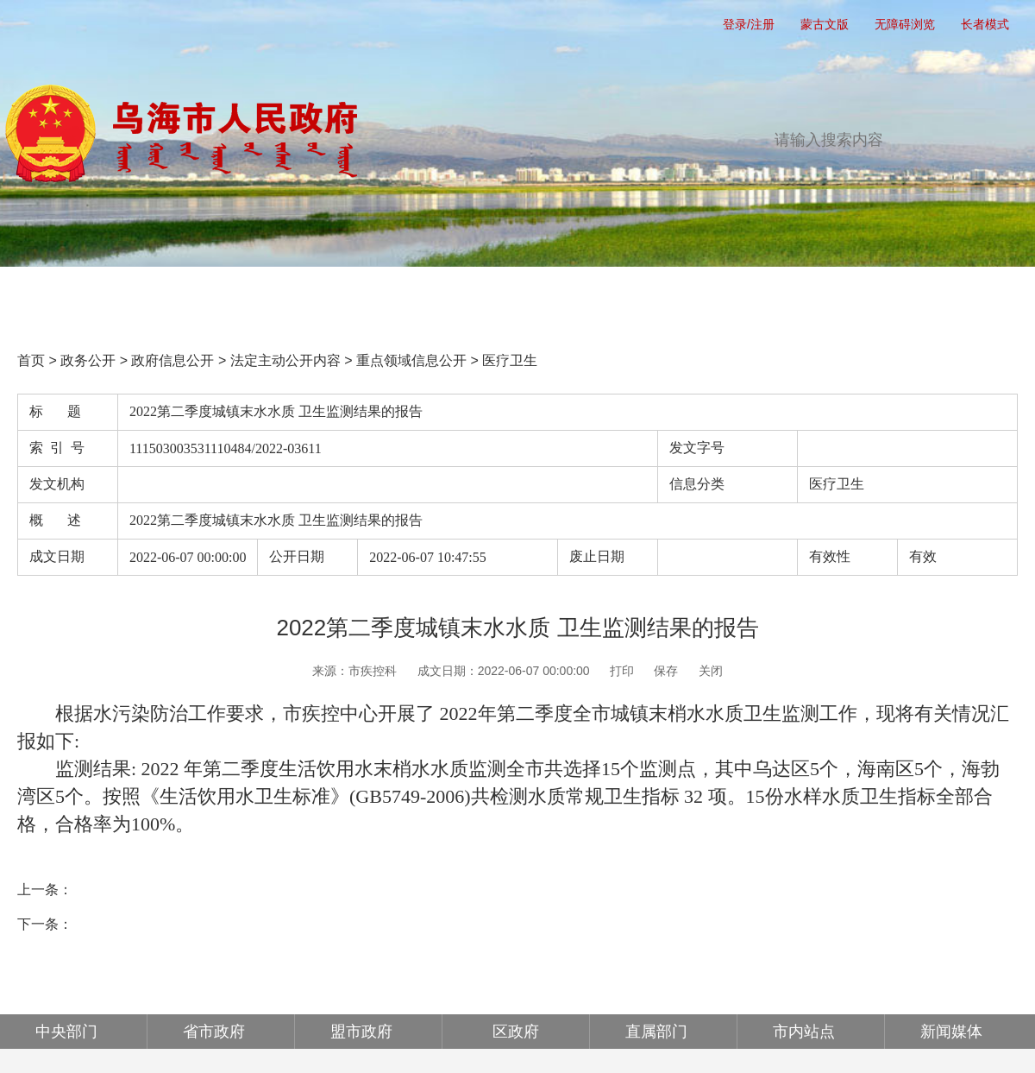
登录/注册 (749, 24)
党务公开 (217, 294)
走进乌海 (941, 294)
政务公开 (362, 294)
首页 (72, 294)
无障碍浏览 (905, 24)
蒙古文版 (824, 24)
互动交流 (652, 294)
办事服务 (507, 294)
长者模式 (985, 24)
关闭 (711, 671)
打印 (622, 671)
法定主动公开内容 (285, 360)
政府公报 (797, 294)
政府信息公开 (172, 360)
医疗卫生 (509, 360)
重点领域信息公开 (411, 360)
